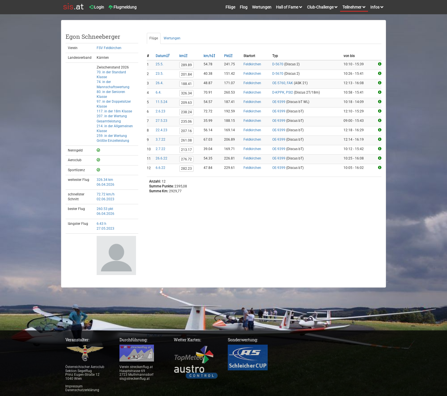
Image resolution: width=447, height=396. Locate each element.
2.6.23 (160, 111)
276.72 (186, 159)
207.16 (186, 131)
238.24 (186, 112)
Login (96, 7)
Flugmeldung (123, 7)
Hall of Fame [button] (289, 7)
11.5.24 (161, 102)
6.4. (158, 92)
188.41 (186, 84)
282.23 (186, 169)
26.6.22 (161, 158)
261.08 (186, 140)
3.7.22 (160, 140)
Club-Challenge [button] (322, 7)
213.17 (186, 150)
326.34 (186, 93)
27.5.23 (161, 121)
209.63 (186, 103)
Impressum (74, 386)
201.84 (186, 74)
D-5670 (277, 64)
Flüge (230, 7)
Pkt (228, 56)
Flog (243, 7)
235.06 (186, 122)
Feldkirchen (252, 64)
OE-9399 (278, 102)
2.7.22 (160, 149)
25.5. (159, 64)
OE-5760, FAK (282, 83)
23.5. (159, 74)
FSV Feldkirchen (109, 48)
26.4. (159, 83)
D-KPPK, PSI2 (282, 92)
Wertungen (261, 7)
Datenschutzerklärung (82, 390)
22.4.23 (161, 130)
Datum (163, 56)
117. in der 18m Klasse (114, 111)
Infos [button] (377, 7)
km (183, 56)
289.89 (186, 65)
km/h (209, 56)
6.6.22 (160, 168)
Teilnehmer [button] (354, 7)
